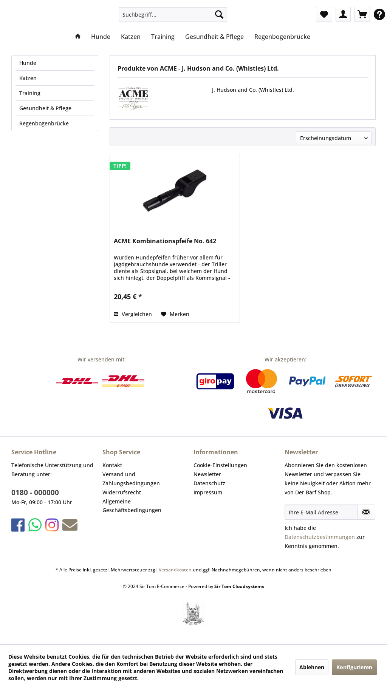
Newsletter (207, 474)
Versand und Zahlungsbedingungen (131, 479)
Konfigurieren (354, 667)
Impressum (208, 492)
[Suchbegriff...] (173, 14)
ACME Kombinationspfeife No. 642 (165, 241)
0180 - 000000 (35, 492)
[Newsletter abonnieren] (366, 512)
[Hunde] (101, 36)
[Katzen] (131, 36)
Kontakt (112, 465)
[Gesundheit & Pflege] (214, 36)
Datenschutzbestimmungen (320, 536)
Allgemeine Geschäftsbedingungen (131, 506)
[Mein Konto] (343, 14)
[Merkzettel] (324, 14)
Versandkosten (175, 570)
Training (29, 93)
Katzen (28, 78)
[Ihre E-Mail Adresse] (321, 512)
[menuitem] (173, 14)
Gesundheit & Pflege (45, 108)
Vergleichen (133, 314)
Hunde (27, 62)
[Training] (163, 36)
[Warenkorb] (362, 14)
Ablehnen (311, 667)
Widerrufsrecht (121, 492)
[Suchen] (219, 14)
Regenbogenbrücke (44, 123)
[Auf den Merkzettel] (175, 314)
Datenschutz (209, 483)
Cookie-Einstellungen (220, 465)
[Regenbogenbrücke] (282, 36)
